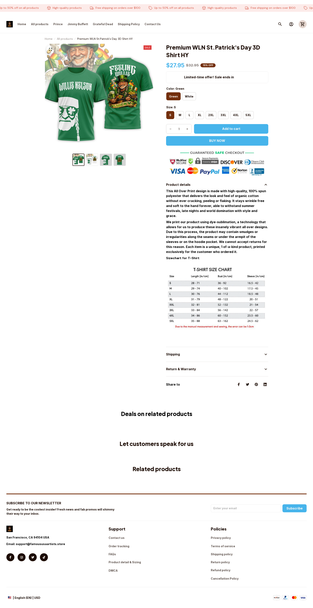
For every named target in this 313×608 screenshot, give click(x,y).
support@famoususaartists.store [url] (40, 544)
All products (65, 39)
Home (48, 39)
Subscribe (294, 508)
